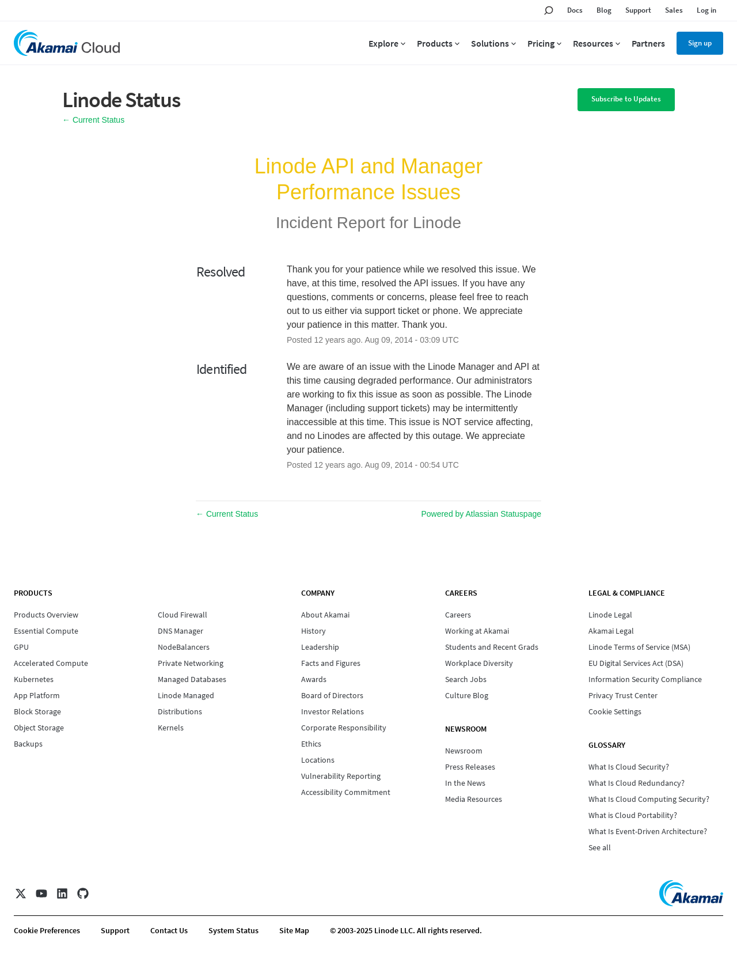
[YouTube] (41, 893)
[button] (626, 99)
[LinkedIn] (62, 893)
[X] (21, 893)
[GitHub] (83, 893)
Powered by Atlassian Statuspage (481, 513)
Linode (437, 223)
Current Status (93, 119)
